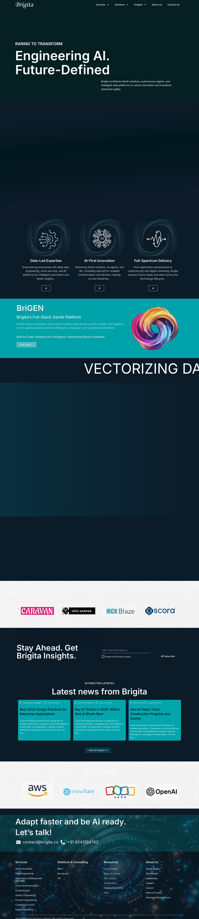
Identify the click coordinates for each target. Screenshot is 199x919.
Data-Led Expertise (46, 314)
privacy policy (124, 683)
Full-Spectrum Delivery (153, 314)
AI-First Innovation (99, 314)
